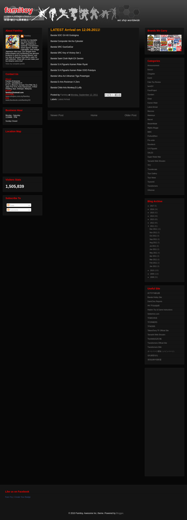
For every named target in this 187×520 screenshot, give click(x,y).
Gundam (151, 95)
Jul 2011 (153, 246)
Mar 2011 (153, 260)
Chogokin (151, 74)
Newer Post (57, 115)
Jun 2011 (153, 249)
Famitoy (27, 36)
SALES (150, 153)
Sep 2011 (154, 239)
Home (94, 115)
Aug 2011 (154, 243)
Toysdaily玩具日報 (155, 339)
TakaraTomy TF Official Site (158, 330)
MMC (150, 132)
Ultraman (151, 190)
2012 (152, 223)
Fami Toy (9, 497)
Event (150, 78)
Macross (151, 111)
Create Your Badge (22, 497)
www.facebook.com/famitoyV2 (18, 100)
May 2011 (154, 253)
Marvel (150, 119)
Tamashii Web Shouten (156, 161)
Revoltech (151, 144)
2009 (152, 274)
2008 (152, 277)
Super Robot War (154, 157)
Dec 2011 (154, 229)
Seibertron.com (153, 314)
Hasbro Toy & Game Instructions (160, 310)
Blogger (119, 513)
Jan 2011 (153, 266)
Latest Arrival (64, 99)
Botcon (150, 70)
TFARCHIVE (152, 318)
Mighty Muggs (153, 128)
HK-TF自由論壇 (153, 306)
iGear (150, 99)
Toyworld (151, 182)
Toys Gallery (152, 173)
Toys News (152, 178)
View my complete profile (15, 64)
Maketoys (151, 115)
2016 (152, 209)
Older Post (130, 115)
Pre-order (151, 140)
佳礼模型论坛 (153, 355)
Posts (10, 205)
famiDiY (151, 86)
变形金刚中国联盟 (154, 360)
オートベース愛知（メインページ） (161, 351)
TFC (149, 165)
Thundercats (152, 169)
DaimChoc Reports (155, 301)
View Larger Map (23, 153)
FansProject (152, 90)
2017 (152, 206)
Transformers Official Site (157, 343)
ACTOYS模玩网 (154, 293)
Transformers (153, 186)
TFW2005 (151, 326)
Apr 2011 (153, 256)
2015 (152, 213)
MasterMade (152, 124)
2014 (152, 216)
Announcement (153, 65)
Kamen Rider (153, 103)
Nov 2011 (154, 233)
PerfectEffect (152, 136)
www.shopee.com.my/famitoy (18, 96)
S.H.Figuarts (152, 149)
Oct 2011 (153, 236)
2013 (152, 219)
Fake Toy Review (154, 82)
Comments (12, 210)
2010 (152, 270)
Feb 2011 (153, 263)
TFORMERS (152, 322)
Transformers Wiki (155, 347)
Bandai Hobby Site (155, 297)
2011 (152, 226)
